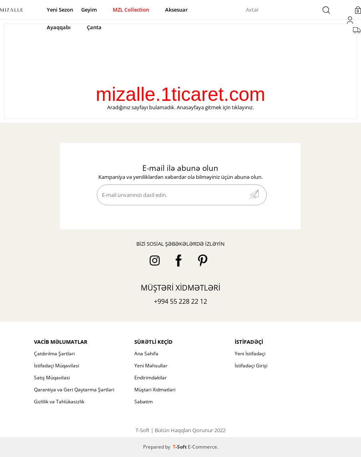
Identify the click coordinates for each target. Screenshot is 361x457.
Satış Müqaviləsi (52, 377)
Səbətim (143, 401)
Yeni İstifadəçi (250, 353)
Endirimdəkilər (150, 377)
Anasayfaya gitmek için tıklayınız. (215, 107)
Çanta (94, 27)
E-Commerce (202, 446)
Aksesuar (176, 9)
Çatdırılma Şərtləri (54, 353)
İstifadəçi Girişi (251, 365)
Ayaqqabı (59, 27)
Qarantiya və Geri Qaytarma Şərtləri (74, 389)
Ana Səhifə (146, 353)
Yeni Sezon (60, 9)
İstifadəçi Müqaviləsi (56, 365)
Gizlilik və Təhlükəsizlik (59, 401)
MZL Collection (131, 9)
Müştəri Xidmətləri (155, 389)
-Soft (180, 446)
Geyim (89, 9)
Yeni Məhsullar (151, 365)
